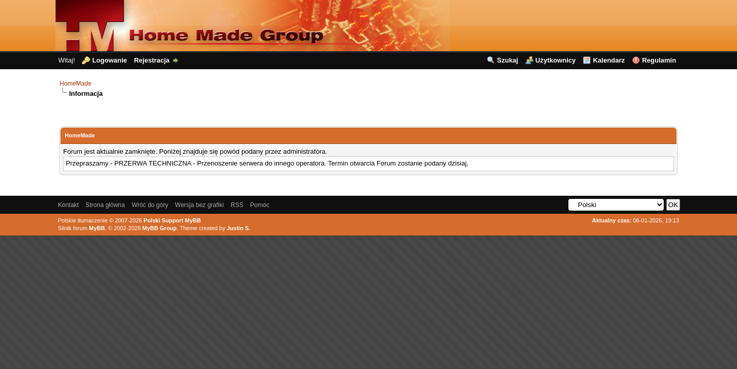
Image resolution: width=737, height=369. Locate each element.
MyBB (97, 228)
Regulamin (659, 60)
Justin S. (238, 228)
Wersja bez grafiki (199, 205)
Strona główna (105, 205)
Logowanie (109, 60)
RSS (237, 205)
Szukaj (507, 60)
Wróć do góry (150, 205)
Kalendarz (609, 60)
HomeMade (75, 83)
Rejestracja (151, 60)
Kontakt (68, 205)
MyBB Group (159, 228)
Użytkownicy (556, 60)
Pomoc (259, 205)
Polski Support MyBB (172, 220)
